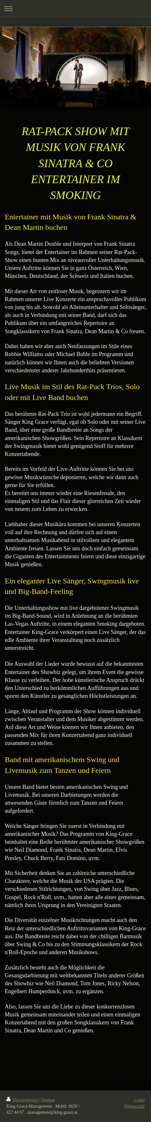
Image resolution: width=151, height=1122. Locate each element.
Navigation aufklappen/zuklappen (75, 8)
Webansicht (134, 1106)
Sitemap (48, 1100)
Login (139, 1100)
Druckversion (22, 1100)
